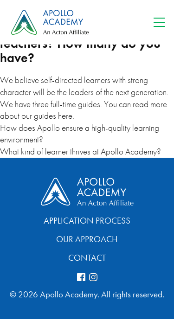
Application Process (87, 220)
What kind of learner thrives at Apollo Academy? (80, 151)
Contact (87, 257)
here (65, 116)
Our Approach (87, 239)
